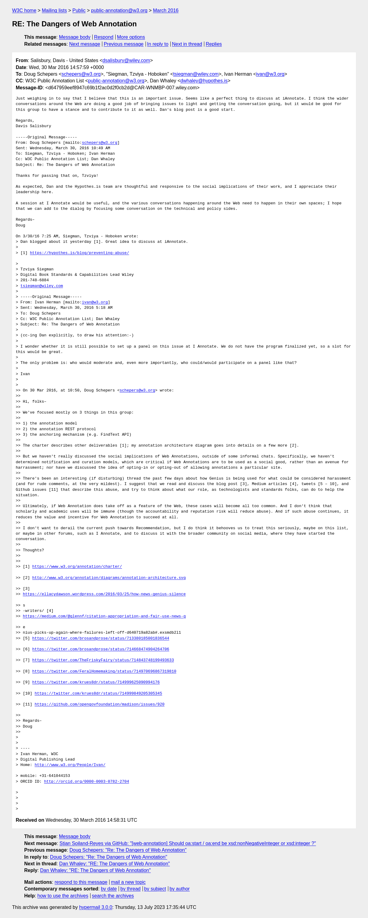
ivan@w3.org (270, 74)
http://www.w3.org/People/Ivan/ (69, 765)
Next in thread (187, 44)
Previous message (124, 44)
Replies (214, 44)
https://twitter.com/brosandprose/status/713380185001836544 (100, 638)
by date (109, 888)
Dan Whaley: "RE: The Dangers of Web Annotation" (114, 863)
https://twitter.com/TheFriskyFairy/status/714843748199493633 (103, 660)
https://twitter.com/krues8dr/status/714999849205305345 (98, 693)
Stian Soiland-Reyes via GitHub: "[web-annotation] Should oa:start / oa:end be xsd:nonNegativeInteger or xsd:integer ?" (188, 843)
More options (131, 37)
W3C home (24, 10)
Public (79, 10)
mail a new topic (128, 882)
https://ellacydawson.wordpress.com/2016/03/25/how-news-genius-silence (104, 594)
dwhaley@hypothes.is (204, 80)
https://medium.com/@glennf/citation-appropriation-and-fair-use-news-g (104, 616)
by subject (155, 888)
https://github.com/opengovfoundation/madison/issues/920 (99, 704)
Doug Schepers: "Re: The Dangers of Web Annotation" (127, 850)
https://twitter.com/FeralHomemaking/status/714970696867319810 (104, 671)
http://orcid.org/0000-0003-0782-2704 (86, 781)
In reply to (157, 44)
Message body (74, 37)
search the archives (113, 895)
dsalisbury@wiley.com (126, 60)
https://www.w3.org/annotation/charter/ (77, 567)
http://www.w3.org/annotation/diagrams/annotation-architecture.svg (109, 578)
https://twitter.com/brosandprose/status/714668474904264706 (100, 649)
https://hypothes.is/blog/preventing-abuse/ (79, 253)
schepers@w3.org (80, 74)
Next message (84, 44)
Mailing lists (54, 10)
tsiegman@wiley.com (195, 74)
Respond (103, 37)
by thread (130, 888)
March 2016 (166, 10)
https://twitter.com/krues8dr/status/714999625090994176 (96, 682)
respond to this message (80, 882)
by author (179, 888)
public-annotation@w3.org (119, 10)
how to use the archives (63, 895)
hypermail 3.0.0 (95, 907)
